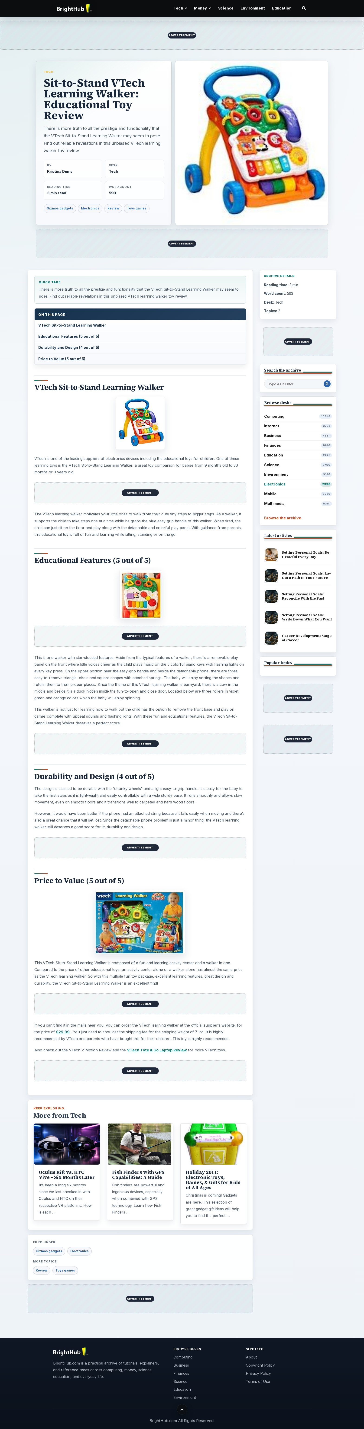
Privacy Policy (258, 1373)
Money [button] (202, 8)
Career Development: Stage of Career (307, 637)
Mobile (298, 493)
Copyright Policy (260, 1365)
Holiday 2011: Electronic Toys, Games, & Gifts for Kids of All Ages (213, 1180)
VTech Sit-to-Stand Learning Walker (72, 325)
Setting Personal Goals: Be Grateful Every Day (305, 554)
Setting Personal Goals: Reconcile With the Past (303, 596)
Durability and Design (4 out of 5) (68, 347)
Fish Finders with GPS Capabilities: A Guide (138, 1175)
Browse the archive (282, 518)
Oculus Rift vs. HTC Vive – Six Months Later (67, 1175)
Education (281, 8)
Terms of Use (258, 1381)
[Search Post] (327, 383)
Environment (252, 8)
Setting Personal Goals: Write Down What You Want (307, 617)
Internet (298, 426)
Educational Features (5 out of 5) (68, 336)
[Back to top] (182, 1409)
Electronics (90, 208)
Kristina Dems (59, 171)
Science (226, 8)
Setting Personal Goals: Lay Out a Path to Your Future (306, 575)
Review (113, 208)
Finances (298, 445)
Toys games (136, 208)
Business (298, 435)
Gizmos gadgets (60, 208)
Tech (48, 72)
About (251, 1357)
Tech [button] (180, 8)
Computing (298, 416)
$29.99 (63, 1032)
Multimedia (298, 503)
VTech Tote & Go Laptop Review (157, 1050)
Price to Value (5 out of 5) (61, 358)
